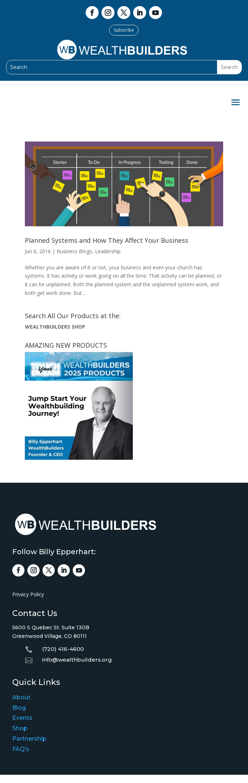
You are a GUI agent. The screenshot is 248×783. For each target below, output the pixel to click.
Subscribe (124, 30)
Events (22, 717)
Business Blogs (74, 251)
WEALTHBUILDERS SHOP (55, 326)
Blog (19, 707)
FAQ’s (20, 749)
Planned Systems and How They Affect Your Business (106, 240)
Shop (19, 728)
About (21, 697)
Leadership (108, 251)
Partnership (29, 738)
